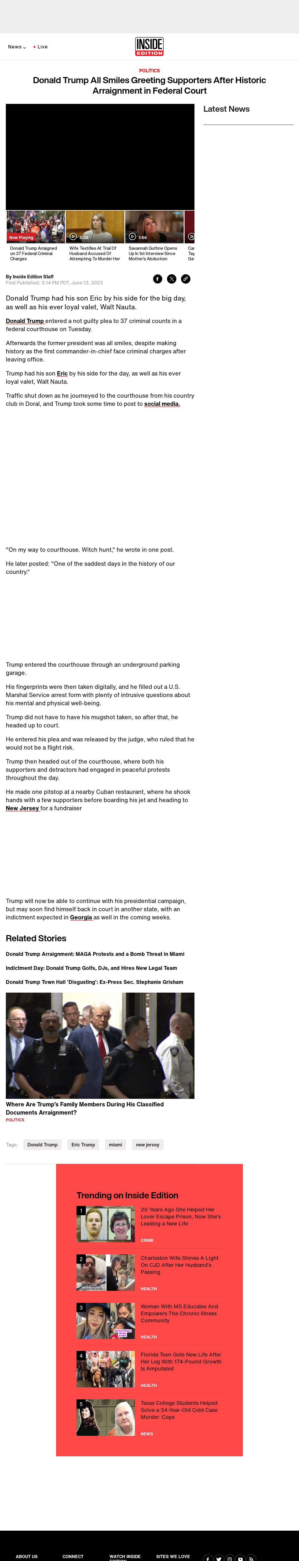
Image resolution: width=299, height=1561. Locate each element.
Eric (62, 373)
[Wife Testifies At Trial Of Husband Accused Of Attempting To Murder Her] (94, 236)
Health (149, 1289)
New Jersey (23, 808)
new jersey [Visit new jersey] (147, 1145)
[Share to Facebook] (157, 280)
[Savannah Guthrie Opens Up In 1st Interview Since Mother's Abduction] (154, 236)
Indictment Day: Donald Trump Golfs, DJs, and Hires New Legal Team (91, 968)
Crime (147, 1240)
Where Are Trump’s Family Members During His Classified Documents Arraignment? (85, 1108)
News (15, 46)
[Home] (149, 47)
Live (43, 46)
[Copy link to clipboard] (185, 280)
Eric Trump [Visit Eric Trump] (83, 1145)
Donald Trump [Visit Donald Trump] (42, 1145)
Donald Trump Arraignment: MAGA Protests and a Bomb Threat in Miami (95, 954)
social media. (162, 403)
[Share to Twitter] (171, 280)
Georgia (81, 917)
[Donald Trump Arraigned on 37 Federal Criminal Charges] (35, 236)
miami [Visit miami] (115, 1145)
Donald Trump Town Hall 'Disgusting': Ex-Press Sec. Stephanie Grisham (94, 982)
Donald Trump (25, 321)
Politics (149, 70)
